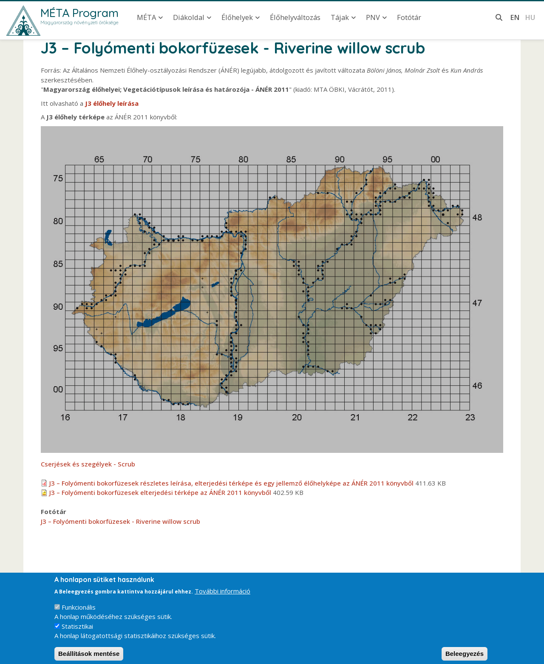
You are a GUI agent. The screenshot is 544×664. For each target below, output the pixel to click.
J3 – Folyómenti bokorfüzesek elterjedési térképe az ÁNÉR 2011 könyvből (160, 492)
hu (530, 17)
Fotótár (409, 17)
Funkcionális (79, 612)
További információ (222, 596)
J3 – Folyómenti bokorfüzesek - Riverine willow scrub (120, 521)
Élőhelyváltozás (295, 17)
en (515, 17)
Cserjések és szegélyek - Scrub (88, 464)
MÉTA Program (79, 13)
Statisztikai (77, 631)
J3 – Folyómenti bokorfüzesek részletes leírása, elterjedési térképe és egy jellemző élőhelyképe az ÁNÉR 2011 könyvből (231, 483)
